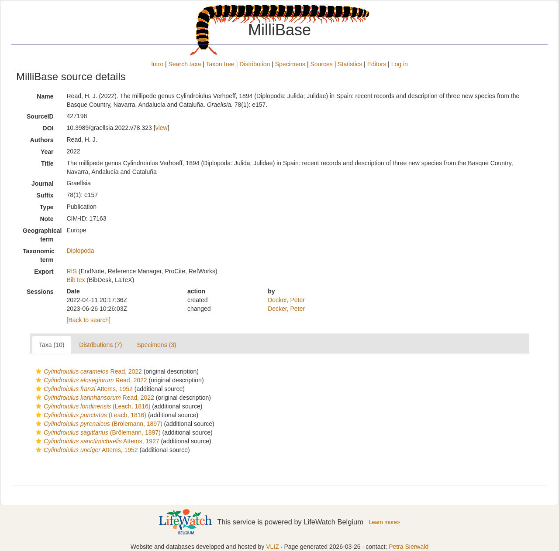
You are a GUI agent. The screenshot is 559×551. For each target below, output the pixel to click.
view (161, 127)
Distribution (254, 64)
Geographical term (41, 235)
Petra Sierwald (408, 546)
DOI (48, 128)
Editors (376, 64)
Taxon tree (220, 64)
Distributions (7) (100, 344)
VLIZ (272, 546)
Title (47, 163)
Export (43, 271)
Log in (399, 64)
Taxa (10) (51, 344)
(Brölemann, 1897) (98, 423)
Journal (42, 183)
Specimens (290, 64)
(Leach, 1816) (92, 406)
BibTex (76, 279)
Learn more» (384, 522)
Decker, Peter (286, 299)
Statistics (350, 64)
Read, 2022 (88, 371)
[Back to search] (88, 319)
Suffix (45, 195)
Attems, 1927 (96, 441)
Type (47, 207)
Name (45, 96)
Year (47, 151)
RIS (72, 271)
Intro (157, 64)
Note (46, 218)
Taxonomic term (39, 255)
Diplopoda (80, 250)
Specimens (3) (156, 344)
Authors (42, 139)
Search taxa (185, 64)
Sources (321, 64)
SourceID (40, 116)
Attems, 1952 (83, 388)
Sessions (40, 291)
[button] (39, 371)
